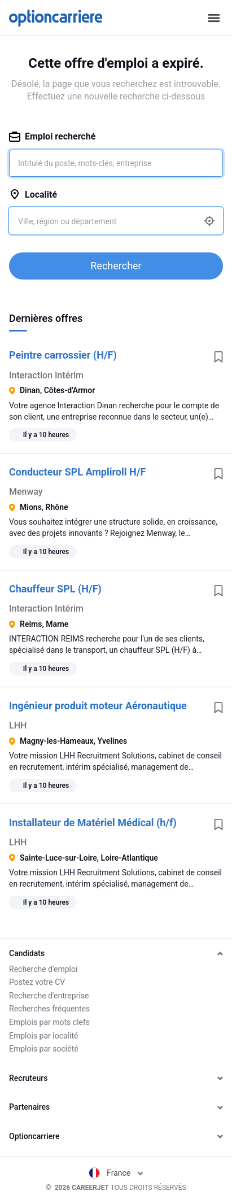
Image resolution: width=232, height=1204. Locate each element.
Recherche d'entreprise (49, 995)
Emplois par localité (43, 1035)
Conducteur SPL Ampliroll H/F (77, 472)
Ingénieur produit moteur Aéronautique (98, 706)
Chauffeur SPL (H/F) (55, 589)
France (116, 1172)
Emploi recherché (52, 136)
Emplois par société (43, 1048)
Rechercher (115, 266)
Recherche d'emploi (43, 969)
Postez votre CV (37, 982)
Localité (33, 194)
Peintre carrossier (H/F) (63, 355)
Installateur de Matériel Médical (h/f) (93, 822)
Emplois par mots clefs (49, 1022)
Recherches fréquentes (49, 1008)
